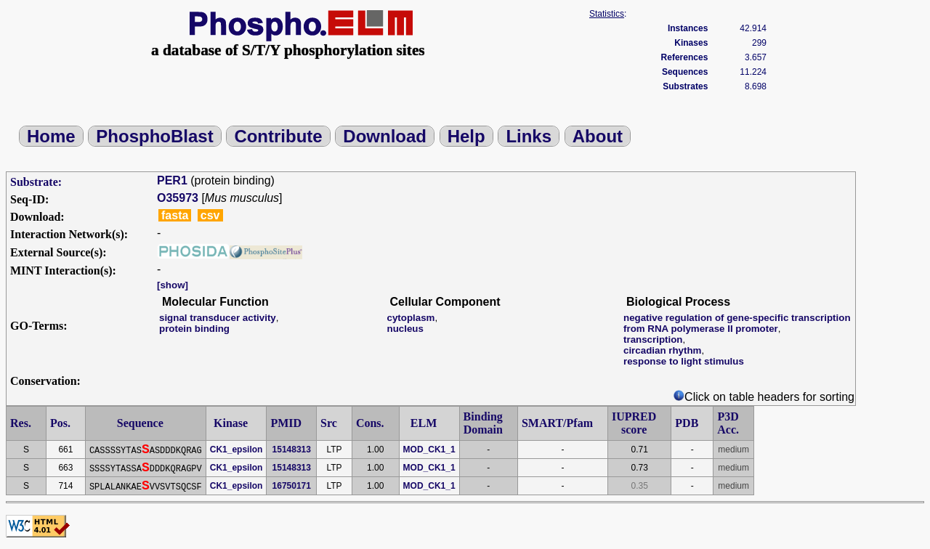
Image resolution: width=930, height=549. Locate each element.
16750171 (291, 486)
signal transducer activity (217, 317)
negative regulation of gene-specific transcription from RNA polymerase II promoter (737, 323)
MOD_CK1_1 (429, 449)
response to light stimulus (683, 361)
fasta (174, 215)
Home (51, 136)
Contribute (278, 136)
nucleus (405, 328)
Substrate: (36, 182)
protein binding (194, 328)
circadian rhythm (662, 350)
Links (528, 136)
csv (210, 215)
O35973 (177, 198)
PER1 (172, 180)
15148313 (291, 449)
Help (466, 136)
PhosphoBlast (154, 136)
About (598, 136)
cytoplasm (410, 317)
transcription (652, 339)
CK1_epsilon (236, 449)
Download (384, 136)
